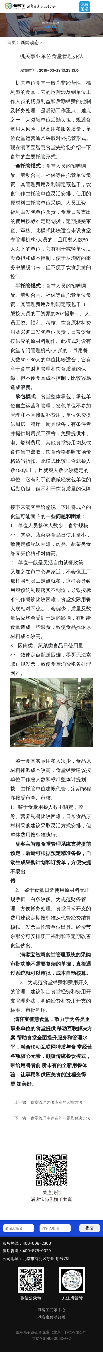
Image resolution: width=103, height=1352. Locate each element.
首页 (11, 42)
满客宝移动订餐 (52, 1317)
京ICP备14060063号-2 (51, 1338)
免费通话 (84, 7)
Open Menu (96, 7)
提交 (89, 1228)
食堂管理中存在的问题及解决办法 (60, 1118)
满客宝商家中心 (52, 1309)
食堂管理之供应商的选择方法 (56, 1102)
